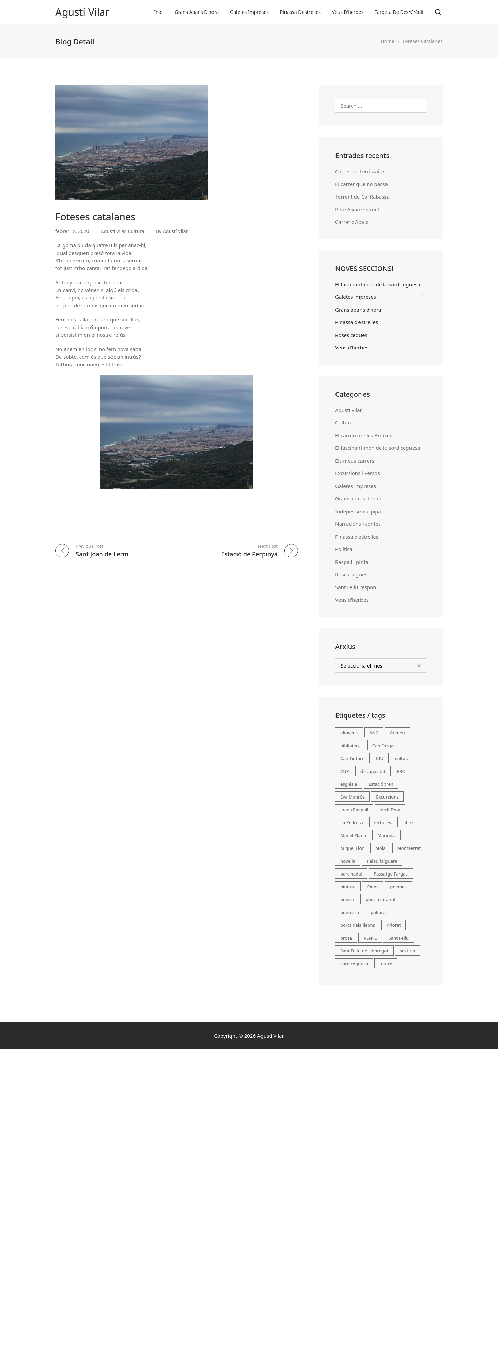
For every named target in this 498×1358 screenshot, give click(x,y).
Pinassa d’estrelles (300, 12)
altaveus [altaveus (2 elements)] (349, 733)
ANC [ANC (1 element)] (373, 733)
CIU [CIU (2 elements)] (379, 758)
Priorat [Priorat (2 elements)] (394, 925)
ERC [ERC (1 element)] (401, 771)
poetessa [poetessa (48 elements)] (349, 912)
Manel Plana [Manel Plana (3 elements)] (353, 835)
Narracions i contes (358, 523)
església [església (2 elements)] (348, 784)
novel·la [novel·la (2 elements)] (347, 861)
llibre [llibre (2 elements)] (407, 822)
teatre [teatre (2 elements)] (385, 964)
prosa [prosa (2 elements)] (346, 938)
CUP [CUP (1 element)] (344, 771)
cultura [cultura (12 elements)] (402, 758)
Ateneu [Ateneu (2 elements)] (397, 733)
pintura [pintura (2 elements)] (348, 887)
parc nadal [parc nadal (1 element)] (351, 874)
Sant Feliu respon (355, 587)
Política (343, 549)
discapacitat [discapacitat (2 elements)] (373, 771)
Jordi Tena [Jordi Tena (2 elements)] (390, 810)
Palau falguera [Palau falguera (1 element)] (382, 861)
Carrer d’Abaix (351, 221)
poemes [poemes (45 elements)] (398, 887)
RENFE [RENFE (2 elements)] (370, 938)
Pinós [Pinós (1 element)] (372, 887)
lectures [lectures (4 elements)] (382, 822)
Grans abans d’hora (197, 12)
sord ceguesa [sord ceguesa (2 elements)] (354, 964)
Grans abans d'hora (358, 498)
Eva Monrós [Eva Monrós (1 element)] (352, 797)
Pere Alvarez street (357, 209)
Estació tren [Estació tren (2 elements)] (381, 784)
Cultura (136, 231)
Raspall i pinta (351, 561)
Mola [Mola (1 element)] (380, 848)
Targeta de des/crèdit (399, 12)
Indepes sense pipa (358, 511)
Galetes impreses (249, 12)
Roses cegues (351, 335)
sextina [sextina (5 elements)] (407, 951)
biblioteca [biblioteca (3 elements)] (350, 745)
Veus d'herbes (352, 599)
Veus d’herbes (348, 12)
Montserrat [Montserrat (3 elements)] (409, 848)
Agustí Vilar (82, 12)
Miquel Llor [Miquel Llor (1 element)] (352, 848)
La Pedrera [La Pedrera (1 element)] (351, 822)
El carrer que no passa (361, 184)
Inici (158, 12)
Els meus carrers (354, 460)
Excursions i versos (357, 473)
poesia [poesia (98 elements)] (347, 899)
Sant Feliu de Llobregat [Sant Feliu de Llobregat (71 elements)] (364, 951)
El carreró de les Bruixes (363, 435)
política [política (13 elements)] (378, 912)
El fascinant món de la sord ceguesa (377, 284)
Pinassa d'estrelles (356, 536)
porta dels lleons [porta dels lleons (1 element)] (357, 925)
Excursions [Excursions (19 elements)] (387, 797)
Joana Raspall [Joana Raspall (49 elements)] (354, 810)
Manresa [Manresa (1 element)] (386, 835)
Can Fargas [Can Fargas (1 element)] (384, 745)
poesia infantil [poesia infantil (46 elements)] (380, 899)
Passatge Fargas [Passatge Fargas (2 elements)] (391, 874)
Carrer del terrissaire (359, 171)
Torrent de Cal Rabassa (362, 196)
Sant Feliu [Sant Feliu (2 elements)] (398, 938)
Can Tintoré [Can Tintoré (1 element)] (352, 758)
